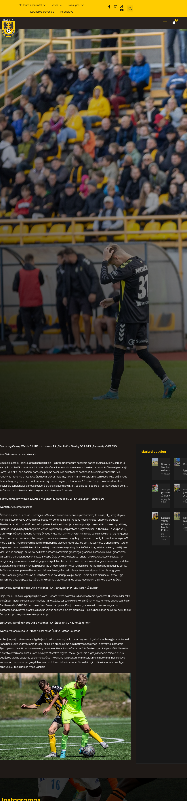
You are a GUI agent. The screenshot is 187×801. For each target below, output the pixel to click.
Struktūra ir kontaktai (20, 5)
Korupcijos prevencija (84, 5)
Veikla (43, 5)
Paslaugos (60, 5)
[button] (130, 8)
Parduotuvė (51, 11)
